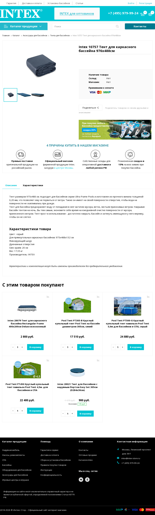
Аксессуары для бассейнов (15, 475)
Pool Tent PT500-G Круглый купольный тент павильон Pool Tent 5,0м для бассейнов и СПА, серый (127, 323)
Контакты (140, 26)
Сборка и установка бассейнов (56, 460)
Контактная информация (132, 441)
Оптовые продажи (88, 455)
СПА (4, 460)
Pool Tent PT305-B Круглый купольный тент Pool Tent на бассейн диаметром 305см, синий (77, 323)
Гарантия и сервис (49, 450)
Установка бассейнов (59, 3)
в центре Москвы (63, 167)
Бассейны (7, 465)
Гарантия (11, 3)
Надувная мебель (11, 450)
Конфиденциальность (51, 475)
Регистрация (145, 3)
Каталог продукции (22, 26)
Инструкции (46, 470)
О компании (86, 441)
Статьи (79, 3)
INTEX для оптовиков (77, 14)
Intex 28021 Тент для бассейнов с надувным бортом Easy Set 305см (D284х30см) (77, 387)
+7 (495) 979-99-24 (123, 13)
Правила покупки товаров (53, 465)
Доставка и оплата (32, 3)
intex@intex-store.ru (130, 458)
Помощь (46, 441)
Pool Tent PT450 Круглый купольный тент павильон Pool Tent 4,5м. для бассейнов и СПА (27, 387)
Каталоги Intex (86, 460)
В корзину (35, 346)
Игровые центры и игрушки (15, 480)
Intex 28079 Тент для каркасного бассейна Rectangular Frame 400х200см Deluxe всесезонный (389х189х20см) (27, 325)
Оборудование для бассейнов (16, 470)
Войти (131, 3)
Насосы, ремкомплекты (13, 455)
